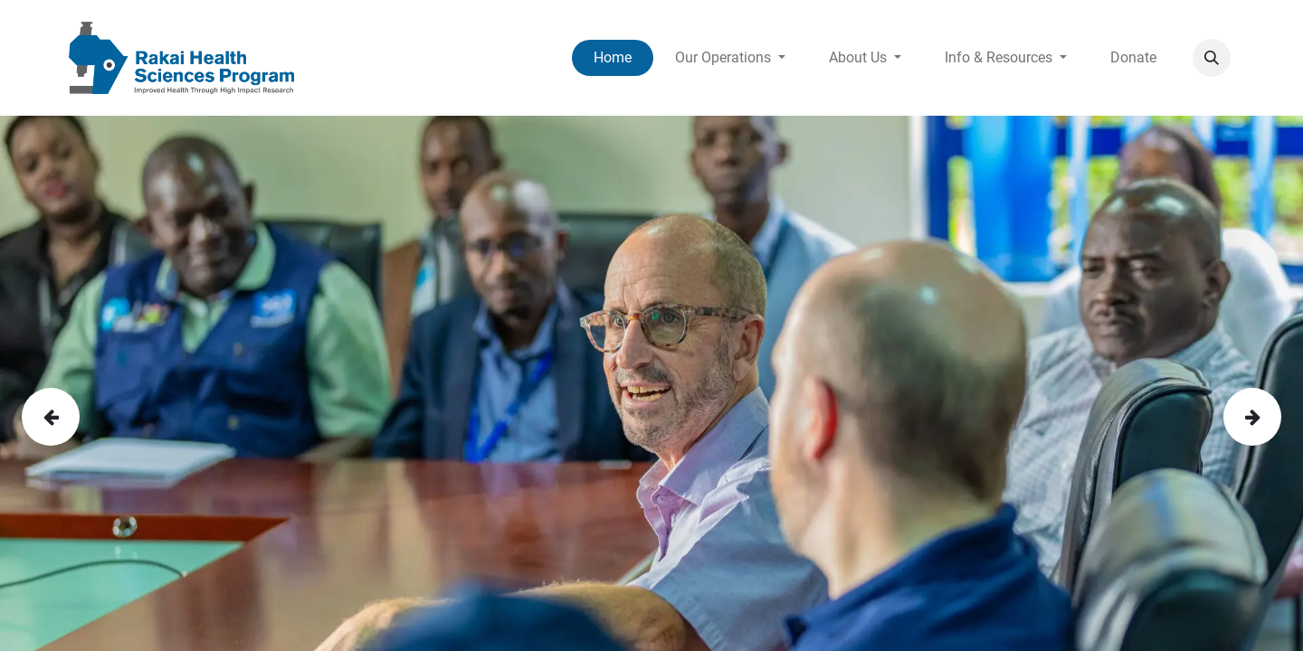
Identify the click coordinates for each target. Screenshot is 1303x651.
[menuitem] (612, 58)
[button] (1212, 58)
